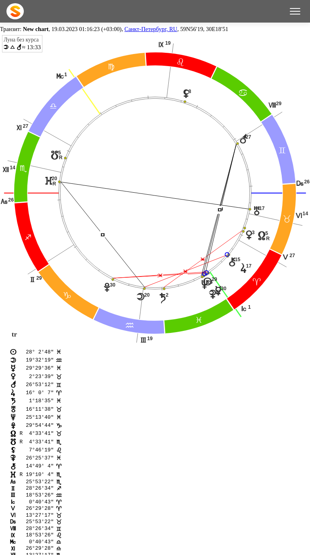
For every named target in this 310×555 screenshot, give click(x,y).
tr (14, 334)
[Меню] (295, 11)
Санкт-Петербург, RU (150, 29)
